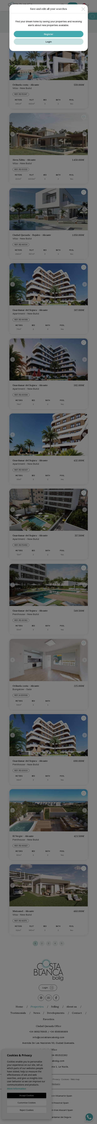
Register (48, 34)
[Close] (83, 9)
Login (49, 41)
